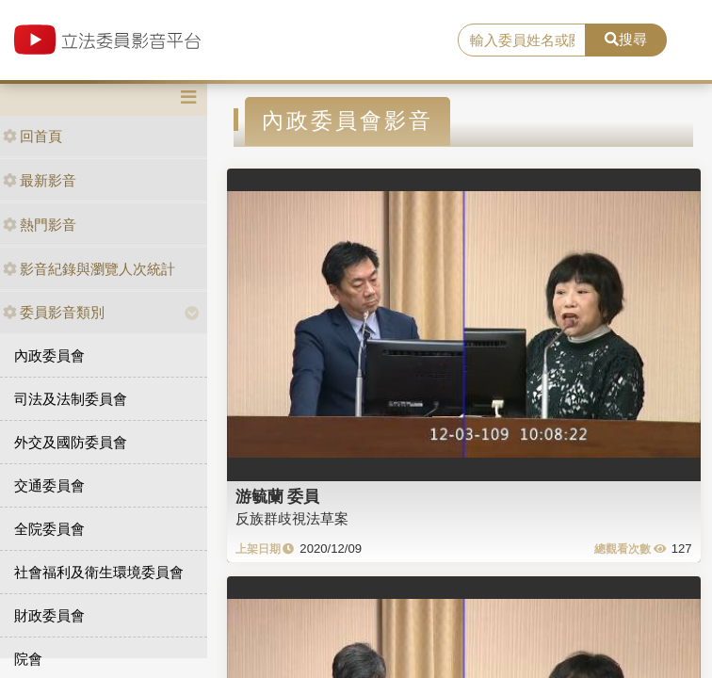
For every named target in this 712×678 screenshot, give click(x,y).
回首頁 (32, 136)
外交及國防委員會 (70, 442)
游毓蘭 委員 (277, 496)
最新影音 (39, 180)
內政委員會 (49, 355)
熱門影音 (39, 225)
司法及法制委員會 (70, 399)
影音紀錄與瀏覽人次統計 (89, 269)
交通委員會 (49, 485)
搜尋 (626, 39)
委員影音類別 (54, 312)
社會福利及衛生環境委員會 (99, 572)
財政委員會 (49, 615)
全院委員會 (49, 529)
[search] (522, 40)
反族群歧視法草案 (291, 518)
